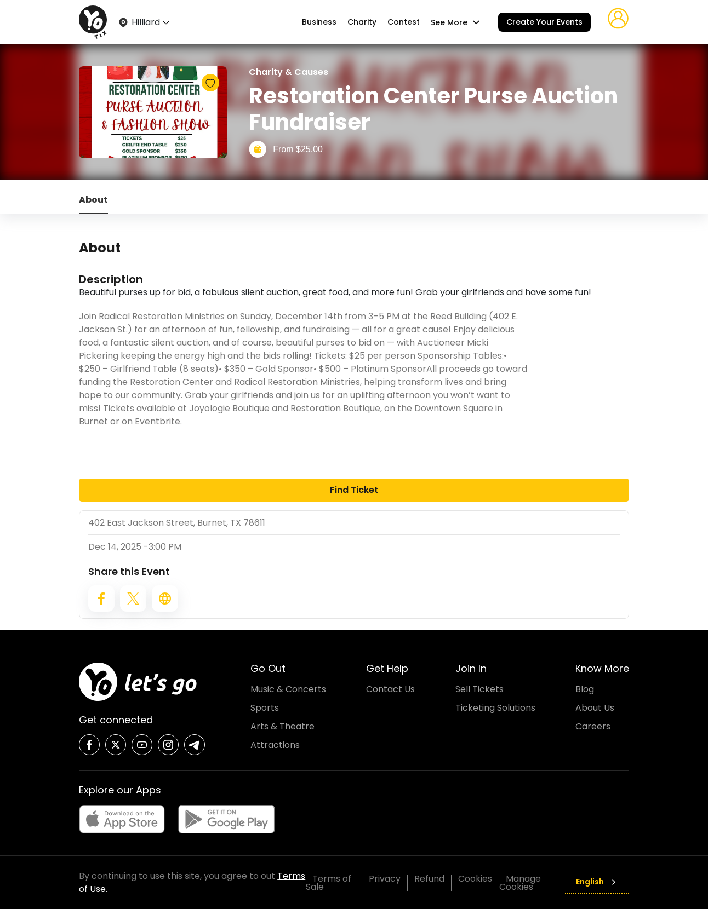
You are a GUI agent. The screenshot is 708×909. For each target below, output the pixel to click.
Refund (429, 878)
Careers (592, 726)
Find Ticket (354, 490)
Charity (361, 22)
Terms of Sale (328, 882)
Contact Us (390, 689)
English (597, 881)
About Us (594, 707)
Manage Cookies (520, 882)
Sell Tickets (479, 689)
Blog (584, 689)
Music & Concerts (288, 689)
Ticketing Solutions (495, 707)
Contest (403, 22)
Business (319, 22)
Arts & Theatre (282, 726)
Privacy (385, 878)
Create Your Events (544, 21)
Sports (264, 707)
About (93, 199)
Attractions (275, 745)
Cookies (475, 878)
